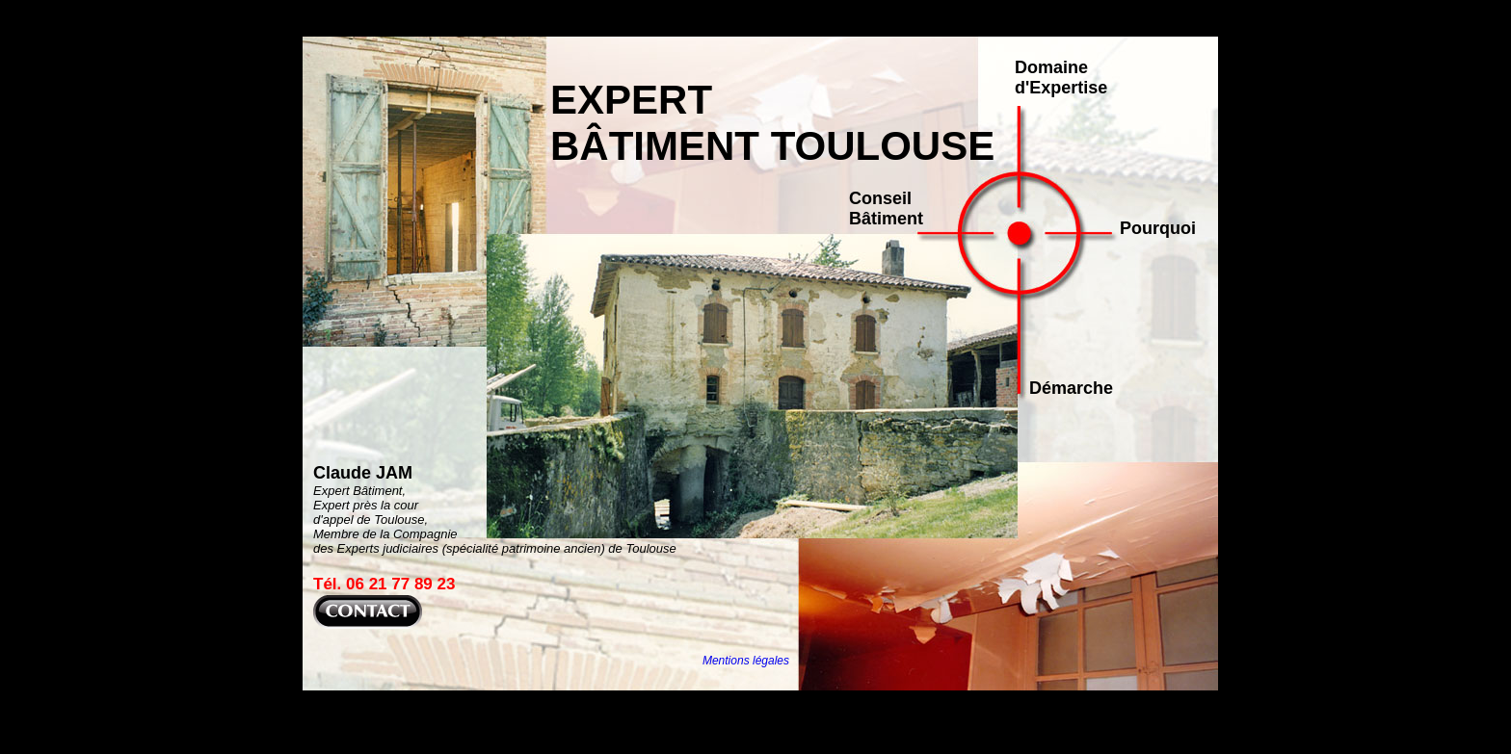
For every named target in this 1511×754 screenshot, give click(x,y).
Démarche (1071, 388)
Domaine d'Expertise (1061, 77)
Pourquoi (1158, 228)
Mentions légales (745, 660)
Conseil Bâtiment (886, 208)
